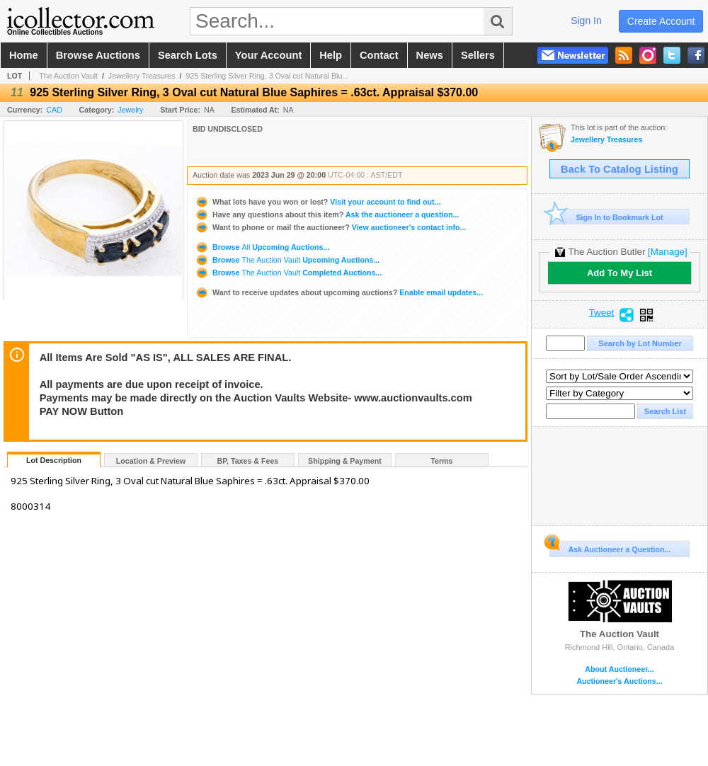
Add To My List (619, 273)
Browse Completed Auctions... (288, 272)
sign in (586, 20)
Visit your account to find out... (317, 202)
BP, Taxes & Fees (248, 461)
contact (379, 55)
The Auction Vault (68, 76)
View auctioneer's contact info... (330, 227)
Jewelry (130, 109)
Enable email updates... (339, 292)
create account (661, 21)
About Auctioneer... (619, 669)
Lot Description (53, 460)
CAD (54, 109)
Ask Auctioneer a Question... (609, 547)
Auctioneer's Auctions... (619, 681)
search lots (187, 55)
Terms (441, 461)
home (23, 55)
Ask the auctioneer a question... (327, 214)
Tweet (602, 313)
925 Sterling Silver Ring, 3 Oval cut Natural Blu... (266, 76)
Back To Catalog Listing (619, 169)
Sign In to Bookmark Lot (606, 217)
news (429, 55)
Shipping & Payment (345, 461)
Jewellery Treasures (142, 76)
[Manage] (667, 251)
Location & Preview (150, 461)
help (330, 55)
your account (268, 55)
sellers (478, 55)
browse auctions (98, 55)
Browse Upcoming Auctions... (262, 247)
